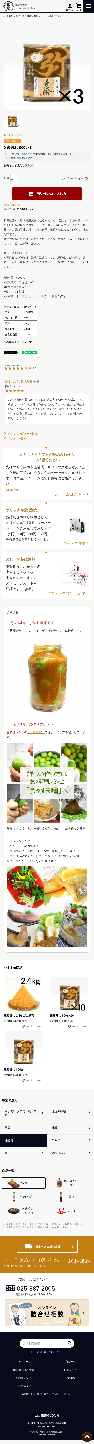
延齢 (55, 1129)
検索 (70, 1346)
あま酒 (51, 1356)
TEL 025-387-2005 (14, 490)
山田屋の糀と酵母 (23, 1373)
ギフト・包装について (66, 593)
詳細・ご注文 (74, 543)
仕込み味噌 (59, 1112)
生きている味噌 (38, 1356)
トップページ (23, 1365)
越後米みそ (59, 1156)
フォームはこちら (70, 494)
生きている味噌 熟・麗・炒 (22, 1113)
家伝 (8, 1156)
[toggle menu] (88, 5)
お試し (60, 1356)
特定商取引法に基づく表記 (35, 1398)
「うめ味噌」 (36, 732)
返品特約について (14, 204)
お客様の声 (70, 1373)
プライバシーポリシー (61, 1398)
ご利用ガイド (23, 1390)
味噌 (29, 16)
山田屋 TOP (7, 16)
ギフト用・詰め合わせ (38, 1228)
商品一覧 (20, 16)
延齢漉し (38, 16)
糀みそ (56, 1142)
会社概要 (70, 1381)
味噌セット (57, 1228)
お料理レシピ (23, 1381)
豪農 (8, 1129)
